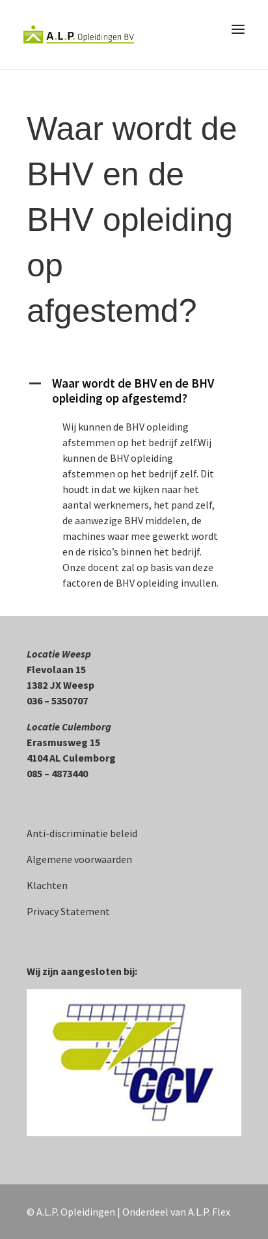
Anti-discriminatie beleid (82, 833)
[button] (134, 394)
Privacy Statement (68, 911)
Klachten (47, 885)
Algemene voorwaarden (79, 859)
